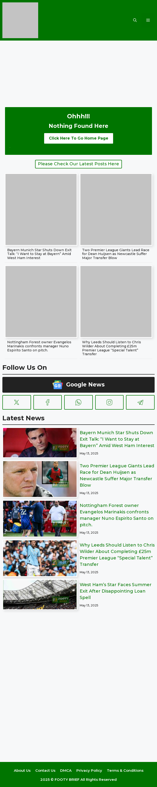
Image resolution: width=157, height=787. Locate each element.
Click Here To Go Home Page (78, 138)
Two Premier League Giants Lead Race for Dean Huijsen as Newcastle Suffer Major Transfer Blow (115, 254)
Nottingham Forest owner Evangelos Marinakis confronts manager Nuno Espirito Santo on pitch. (39, 346)
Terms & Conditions (125, 770)
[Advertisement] (78, 70)
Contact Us (45, 770)
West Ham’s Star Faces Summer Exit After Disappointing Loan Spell (116, 591)
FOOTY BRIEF (67, 779)
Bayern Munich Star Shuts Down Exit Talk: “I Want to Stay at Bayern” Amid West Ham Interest (39, 254)
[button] (134, 20)
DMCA (66, 770)
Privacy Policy (89, 770)
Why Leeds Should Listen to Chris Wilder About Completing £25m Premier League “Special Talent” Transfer (111, 348)
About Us (22, 770)
